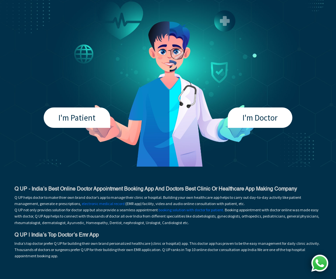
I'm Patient (76, 117)
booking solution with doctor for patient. (191, 209)
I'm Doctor (260, 117)
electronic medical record (103, 203)
